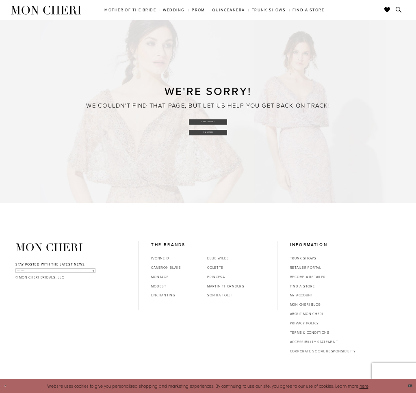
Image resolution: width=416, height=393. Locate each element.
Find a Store (208, 135)
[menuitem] (130, 10)
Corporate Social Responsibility (323, 351)
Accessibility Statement (314, 341)
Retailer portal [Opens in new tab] (305, 267)
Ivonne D (160, 258)
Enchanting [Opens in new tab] (163, 295)
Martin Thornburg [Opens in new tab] (226, 286)
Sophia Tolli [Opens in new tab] (219, 295)
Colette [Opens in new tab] (215, 267)
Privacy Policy (304, 323)
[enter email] (55, 274)
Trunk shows (303, 258)
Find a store (302, 286)
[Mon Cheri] (49, 247)
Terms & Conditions (309, 332)
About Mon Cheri (306, 313)
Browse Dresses (208, 118)
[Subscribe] (89, 274)
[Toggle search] (399, 10)
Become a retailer (308, 276)
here (364, 386)
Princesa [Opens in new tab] (216, 276)
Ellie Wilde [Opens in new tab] (218, 258)
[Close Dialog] (9, 386)
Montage (160, 276)
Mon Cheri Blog (305, 304)
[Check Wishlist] (387, 10)
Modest (158, 286)
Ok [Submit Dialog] (406, 385)
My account (301, 295)
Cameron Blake (166, 267)
